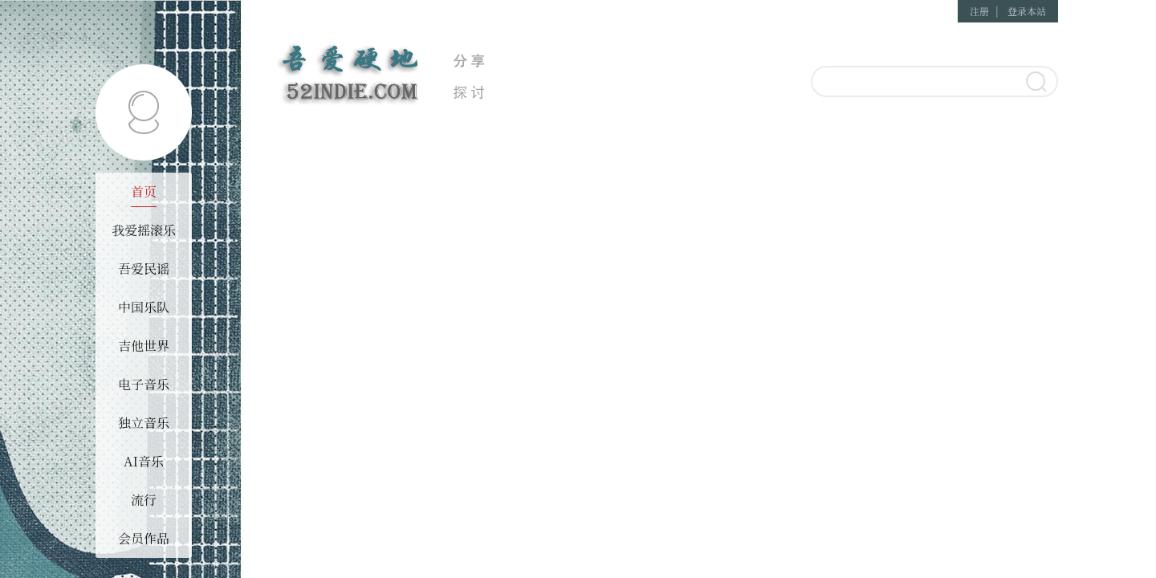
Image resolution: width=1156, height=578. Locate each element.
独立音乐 (143, 422)
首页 (144, 191)
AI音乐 (144, 461)
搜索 (1035, 82)
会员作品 (143, 538)
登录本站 (1026, 11)
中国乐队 (143, 307)
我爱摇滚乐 (144, 230)
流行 (144, 499)
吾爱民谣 (143, 268)
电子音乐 (143, 384)
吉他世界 (143, 345)
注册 (979, 11)
